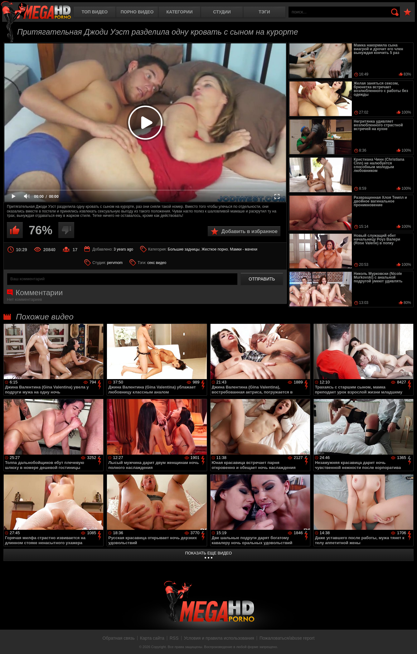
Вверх (408, 642)
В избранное (407, 12)
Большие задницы (184, 249)
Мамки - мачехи (243, 249)
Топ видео (95, 11)
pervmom (115, 263)
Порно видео (137, 11)
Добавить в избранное (249, 231)
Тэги (264, 11)
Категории (180, 11)
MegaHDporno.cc (36, 11)
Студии (221, 11)
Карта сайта (152, 638)
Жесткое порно (214, 249)
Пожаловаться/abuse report (287, 638)
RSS (174, 638)
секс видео (156, 263)
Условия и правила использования (219, 638)
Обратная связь (119, 638)
